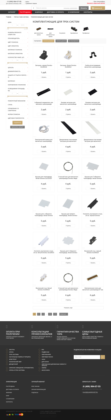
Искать (84, 8)
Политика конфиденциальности (48, 414)
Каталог (11, 12)
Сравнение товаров (31, 3)
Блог (7, 395)
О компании (73, 12)
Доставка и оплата (55, 12)
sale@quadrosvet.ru (90, 392)
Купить (43, 77)
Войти (27, 1)
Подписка (34, 392)
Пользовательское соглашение (48, 416)
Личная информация (38, 389)
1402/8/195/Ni (73, 8)
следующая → (63, 314)
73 (55, 314)
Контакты (88, 12)
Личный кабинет (38, 382)
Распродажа (25, 12)
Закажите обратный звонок (96, 3)
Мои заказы (35, 386)
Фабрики (39, 12)
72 (50, 314)
